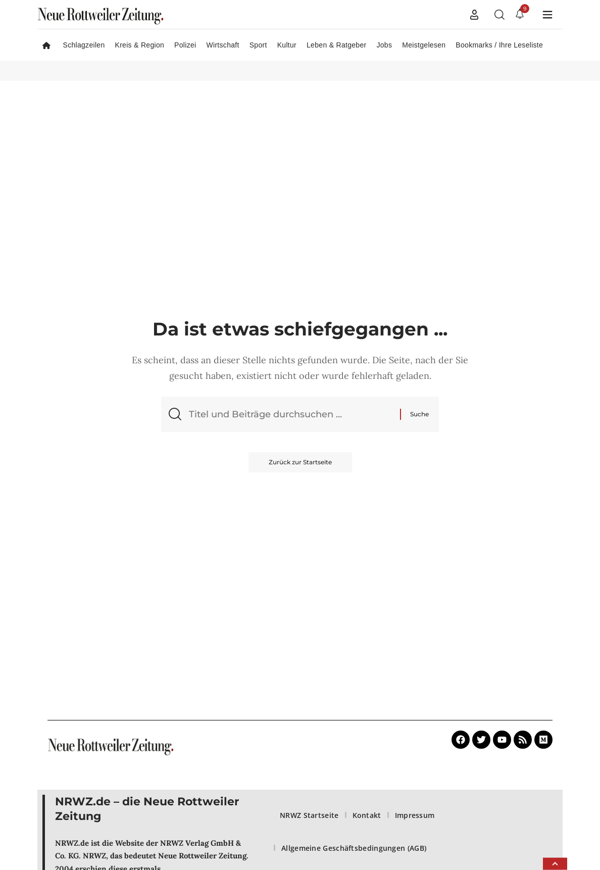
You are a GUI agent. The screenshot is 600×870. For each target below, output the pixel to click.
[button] (474, 15)
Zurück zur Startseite (300, 462)
